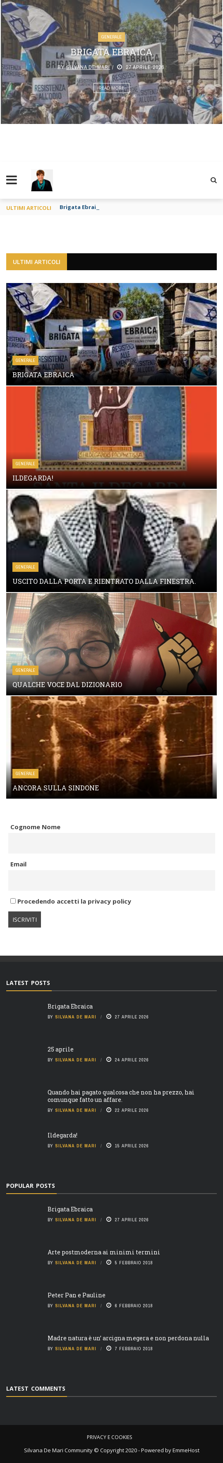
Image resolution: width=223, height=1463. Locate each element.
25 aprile (61, 1049)
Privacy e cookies (109, 1437)
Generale (111, 37)
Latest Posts (28, 983)
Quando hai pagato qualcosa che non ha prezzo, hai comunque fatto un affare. (121, 1096)
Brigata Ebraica (112, 52)
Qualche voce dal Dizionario (67, 684)
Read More (111, 88)
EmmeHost (185, 1450)
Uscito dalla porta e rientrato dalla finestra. (104, 581)
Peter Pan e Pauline (77, 1295)
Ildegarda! (32, 477)
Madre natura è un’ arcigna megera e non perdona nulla (128, 1338)
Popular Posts (30, 1185)
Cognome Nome (35, 827)
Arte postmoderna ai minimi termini (104, 1252)
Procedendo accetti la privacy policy (70, 901)
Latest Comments (35, 1388)
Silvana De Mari (88, 67)
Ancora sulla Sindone (55, 787)
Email (18, 864)
